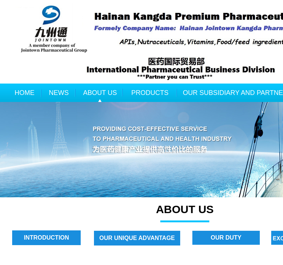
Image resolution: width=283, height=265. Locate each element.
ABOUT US (100, 92)
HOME (25, 92)
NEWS (59, 92)
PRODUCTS (149, 92)
